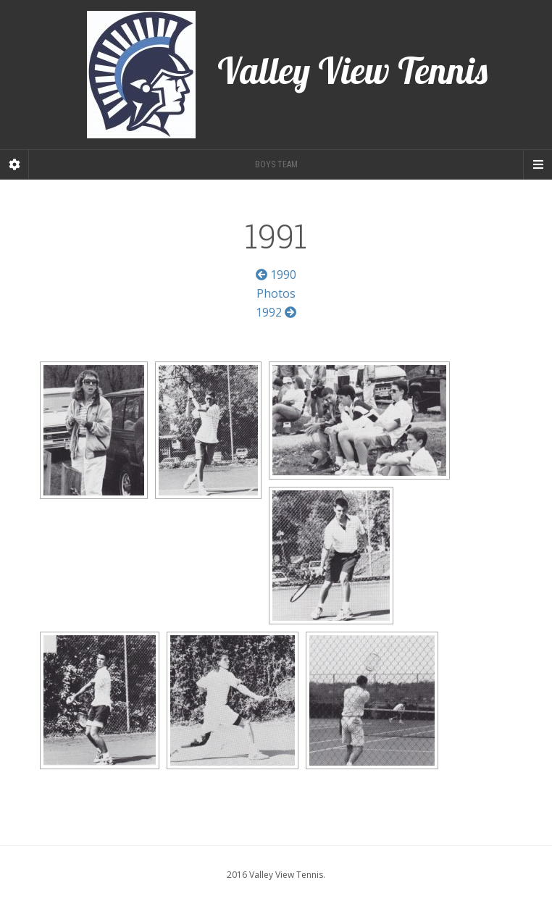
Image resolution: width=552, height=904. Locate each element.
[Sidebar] (14, 164)
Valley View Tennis (287, 74)
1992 (276, 312)
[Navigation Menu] (537, 164)
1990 (276, 274)
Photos (276, 293)
